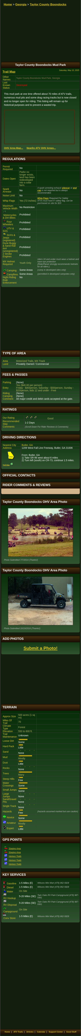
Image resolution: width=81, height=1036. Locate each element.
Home (8, 4)
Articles (29, 1032)
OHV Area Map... (13, 148)
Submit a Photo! (40, 648)
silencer (66, 188)
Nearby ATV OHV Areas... (41, 148)
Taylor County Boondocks (48, 4)
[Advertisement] (40, 318)
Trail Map (9, 71)
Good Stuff (71, 1032)
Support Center (56, 1032)
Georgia (20, 4)
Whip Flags (43, 198)
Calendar (41, 1032)
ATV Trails (18, 1032)
